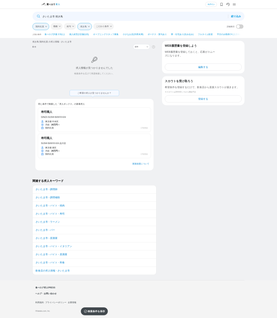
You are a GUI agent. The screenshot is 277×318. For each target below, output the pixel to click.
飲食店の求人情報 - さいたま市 (53, 270)
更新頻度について (140, 164)
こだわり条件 (102, 26)
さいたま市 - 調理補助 (48, 197)
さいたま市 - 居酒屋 (46, 238)
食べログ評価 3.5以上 (55, 34)
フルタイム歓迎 (205, 34)
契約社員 (40, 26)
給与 (69, 26)
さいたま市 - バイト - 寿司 (50, 213)
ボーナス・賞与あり (157, 34)
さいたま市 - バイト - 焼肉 (50, 205)
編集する (203, 67)
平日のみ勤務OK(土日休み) (230, 34)
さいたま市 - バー (45, 230)
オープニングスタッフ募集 (106, 34)
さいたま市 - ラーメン (48, 221)
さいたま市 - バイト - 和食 (50, 262)
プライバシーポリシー (55, 302)
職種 (55, 26)
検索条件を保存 (96, 311)
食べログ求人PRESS (45, 287)
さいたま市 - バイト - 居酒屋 (51, 254)
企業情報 (72, 302)
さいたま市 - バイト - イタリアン (54, 246)
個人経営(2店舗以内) (79, 34)
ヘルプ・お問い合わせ (46, 293)
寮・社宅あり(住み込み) (182, 34)
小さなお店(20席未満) (133, 34)
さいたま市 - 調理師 (46, 189)
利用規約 (39, 302)
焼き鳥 (83, 26)
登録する (203, 98)
